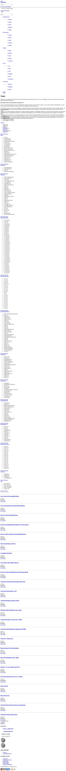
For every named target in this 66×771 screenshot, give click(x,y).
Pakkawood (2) (7, 319)
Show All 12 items (4, 399)
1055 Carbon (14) (8, 206)
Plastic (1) (6, 376)
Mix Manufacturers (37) (9, 150)
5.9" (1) (6, 285)
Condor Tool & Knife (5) (9, 141)
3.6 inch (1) (6, 269)
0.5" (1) (6, 449)
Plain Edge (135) (7, 168)
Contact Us (5, 758)
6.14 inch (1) (7, 224)
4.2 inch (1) (6, 262)
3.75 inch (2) (7, 248)
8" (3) (5, 292)
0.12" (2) (6, 459)
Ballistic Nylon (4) (8, 371)
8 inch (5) (6, 263)
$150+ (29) (6, 488)
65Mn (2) (6, 195)
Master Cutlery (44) (8, 149)
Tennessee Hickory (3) (9, 324)
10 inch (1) (6, 227)
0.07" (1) (6, 465)
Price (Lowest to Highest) (8, 119)
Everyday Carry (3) (8, 394)
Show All (2, 112)
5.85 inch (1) (7, 249)
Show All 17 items (4, 379)
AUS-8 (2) (6, 179)
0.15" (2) (6, 463)
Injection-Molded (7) (8, 348)
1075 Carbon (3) (7, 191)
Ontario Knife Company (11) (10, 154)
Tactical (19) (7, 387)
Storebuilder (3, 2)
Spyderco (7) (7, 158)
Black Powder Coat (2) (9, 406)
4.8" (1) (6, 300)
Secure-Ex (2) (7, 367)
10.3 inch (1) (7, 242)
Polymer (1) (6, 316)
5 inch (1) (6, 233)
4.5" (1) (6, 296)
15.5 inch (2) (7, 258)
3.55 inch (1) (7, 247)
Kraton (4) (6, 321)
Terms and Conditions (7, 764)
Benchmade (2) (7, 138)
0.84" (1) (6, 454)
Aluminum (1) (7, 317)
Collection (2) (7, 396)
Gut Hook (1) (7, 433)
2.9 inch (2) (6, 245)
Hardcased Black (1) (8, 419)
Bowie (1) (6, 426)
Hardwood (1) (7, 346)
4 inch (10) (6, 230)
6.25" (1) (6, 297)
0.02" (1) (6, 456)
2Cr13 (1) (6, 209)
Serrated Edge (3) (8, 167)
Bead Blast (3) (7, 421)
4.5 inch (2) (6, 256)
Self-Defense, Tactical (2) (9, 384)
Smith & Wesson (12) (8, 155)
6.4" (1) (6, 305)
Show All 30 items (4, 216)
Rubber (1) (6, 188)
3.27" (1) (6, 222)
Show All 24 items (4, 310)
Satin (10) (6, 414)
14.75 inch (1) (7, 243)
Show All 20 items (4, 164)
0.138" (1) (6, 447)
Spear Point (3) (7, 439)
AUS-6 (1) (6, 201)
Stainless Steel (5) (8, 347)
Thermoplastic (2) (8, 359)
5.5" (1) (6, 306)
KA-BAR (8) (7, 145)
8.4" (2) (6, 308)
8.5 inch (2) (6, 254)
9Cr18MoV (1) (7, 190)
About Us (5, 752)
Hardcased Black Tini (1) (9, 418)
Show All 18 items (4, 470)
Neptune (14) (7, 152)
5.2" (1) (6, 304)
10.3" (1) (6, 295)
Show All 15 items (4, 423)
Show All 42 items (4, 275)
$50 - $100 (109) (7, 486)
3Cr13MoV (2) (7, 182)
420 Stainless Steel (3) (9, 196)
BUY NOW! (3, 501)
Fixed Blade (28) (7, 477)
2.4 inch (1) (6, 266)
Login (2, 1)
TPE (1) (6, 325)
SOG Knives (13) (8, 156)
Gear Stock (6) (7, 143)
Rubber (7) (6, 344)
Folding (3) (6, 476)
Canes (4, 127)
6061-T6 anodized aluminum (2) (11, 313)
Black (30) (6, 415)
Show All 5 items (4, 490)
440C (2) (6, 187)
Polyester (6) (7, 356)
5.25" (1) (6, 287)
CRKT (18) (6, 142)
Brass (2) (6, 315)
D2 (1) (5, 211)
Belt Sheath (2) (7, 368)
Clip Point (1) (7, 440)
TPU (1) (6, 343)
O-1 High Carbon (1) (8, 205)
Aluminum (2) (7, 183)
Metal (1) (6, 351)
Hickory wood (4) (8, 340)
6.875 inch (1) (7, 261)
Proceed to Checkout (5, 10)
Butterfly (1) (7, 474)
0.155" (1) (6, 464)
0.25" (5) (6, 462)
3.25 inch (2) (7, 260)
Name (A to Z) (6, 117)
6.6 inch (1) (6, 235)
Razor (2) (6, 438)
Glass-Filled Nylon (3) (9, 329)
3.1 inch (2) (6, 240)
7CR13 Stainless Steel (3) (9, 192)
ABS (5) (6, 326)
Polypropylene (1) (8, 373)
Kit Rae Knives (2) (8, 147)
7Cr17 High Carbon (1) (9, 181)
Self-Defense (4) (7, 393)
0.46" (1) (6, 451)
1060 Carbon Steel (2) (9, 184)
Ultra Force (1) (7, 160)
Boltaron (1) (6, 365)
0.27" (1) (6, 458)
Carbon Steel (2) (7, 178)
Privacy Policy (6, 763)
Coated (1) (6, 410)
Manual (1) (6, 475)
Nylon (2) (6, 320)
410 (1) (5, 199)
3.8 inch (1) (6, 226)
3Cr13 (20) (6, 210)
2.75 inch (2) (7, 236)
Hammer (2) (6, 409)
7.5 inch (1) (6, 239)
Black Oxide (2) (7, 412)
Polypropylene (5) (8, 193)
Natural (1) (6, 404)
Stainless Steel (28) (8, 200)
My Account (5, 761)
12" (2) (5, 301)
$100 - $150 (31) (7, 487)
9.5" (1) (6, 279)
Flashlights (5, 128)
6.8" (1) (6, 291)
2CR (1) (6, 202)
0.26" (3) (6, 455)
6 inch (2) (6, 229)
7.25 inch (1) (7, 271)
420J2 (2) (6, 186)
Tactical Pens (6, 130)
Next (3, 723)
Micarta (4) (6, 342)
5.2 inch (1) (6, 267)
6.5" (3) (6, 303)
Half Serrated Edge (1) (9, 171)
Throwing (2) (7, 397)
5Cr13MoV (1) (7, 204)
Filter (2, 110)
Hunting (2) (6, 388)
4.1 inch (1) (6, 272)
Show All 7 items (4, 134)
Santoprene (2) (7, 213)
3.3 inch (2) (6, 244)
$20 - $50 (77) (7, 484)
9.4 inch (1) (6, 234)
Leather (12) (7, 363)
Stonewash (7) (7, 408)
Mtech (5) (6, 151)
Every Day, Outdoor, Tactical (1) (11, 389)
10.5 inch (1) (7, 225)
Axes (4, 126)
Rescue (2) (6, 385)
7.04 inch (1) (7, 251)
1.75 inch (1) (7, 257)
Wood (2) (6, 328)
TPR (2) (6, 333)
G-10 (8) (6, 339)
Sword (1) (6, 429)
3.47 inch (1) (7, 270)
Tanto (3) (6, 434)
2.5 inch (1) (6, 265)
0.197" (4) (6, 450)
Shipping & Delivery (7, 759)
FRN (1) (6, 338)
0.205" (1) (6, 467)
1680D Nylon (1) (7, 360)
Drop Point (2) (7, 430)
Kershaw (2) (7, 146)
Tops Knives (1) (7, 159)
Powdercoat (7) (7, 417)
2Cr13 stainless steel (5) (9, 214)
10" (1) (5, 299)
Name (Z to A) (6, 118)
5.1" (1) (6, 278)
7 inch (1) (6, 221)
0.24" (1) (6, 446)
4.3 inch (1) (6, 238)
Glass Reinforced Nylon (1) (10, 364)
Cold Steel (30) (7, 140)
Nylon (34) (6, 372)
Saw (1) (6, 428)
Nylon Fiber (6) (7, 330)
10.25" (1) (6, 283)
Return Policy (6, 762)
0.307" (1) (6, 468)
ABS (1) (6, 369)
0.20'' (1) (6, 460)
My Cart (6, 6)
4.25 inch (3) (7, 220)
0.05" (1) (6, 452)
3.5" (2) (6, 286)
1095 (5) (6, 197)
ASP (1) (6, 137)
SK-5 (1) (6, 208)
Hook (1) (6, 431)
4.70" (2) (6, 281)
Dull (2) (6, 170)
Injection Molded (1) (8, 362)
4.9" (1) (6, 282)
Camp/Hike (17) (7, 390)
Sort (2, 113)
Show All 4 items (4, 173)
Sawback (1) (7, 435)
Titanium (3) (7, 403)
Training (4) (6, 383)
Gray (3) (6, 413)
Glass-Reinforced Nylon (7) (10, 337)
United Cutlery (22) (8, 161)
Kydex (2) (6, 377)
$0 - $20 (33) (7, 483)
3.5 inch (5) (6, 253)
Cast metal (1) (7, 322)
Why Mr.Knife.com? (7, 753)
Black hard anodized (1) (9, 405)
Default (4, 115)
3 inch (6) (6, 231)
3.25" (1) (6, 290)
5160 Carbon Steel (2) (9, 177)
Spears (4, 129)
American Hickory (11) (9, 334)
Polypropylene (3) (8, 335)
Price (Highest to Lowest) (8, 120)
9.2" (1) (6, 288)
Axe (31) (6, 437)
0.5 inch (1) (6, 252)
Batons (4, 131)
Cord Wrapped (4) (8, 349)
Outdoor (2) (6, 392)
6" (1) (5, 294)
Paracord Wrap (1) (8, 331)
